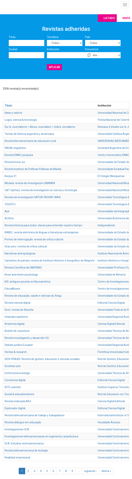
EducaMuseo (12, 288)
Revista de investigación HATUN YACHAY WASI (33, 197)
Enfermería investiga (17, 373)
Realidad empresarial (17, 457)
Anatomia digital (14, 323)
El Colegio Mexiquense (111, 176)
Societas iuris (13, 366)
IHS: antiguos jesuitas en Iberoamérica (27, 281)
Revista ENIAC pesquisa (19, 154)
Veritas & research (16, 351)
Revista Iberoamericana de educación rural (30, 140)
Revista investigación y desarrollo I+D (27, 337)
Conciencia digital (15, 380)
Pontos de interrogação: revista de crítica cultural (34, 239)
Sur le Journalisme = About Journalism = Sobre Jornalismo (40, 126)
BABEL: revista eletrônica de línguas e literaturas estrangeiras (41, 232)
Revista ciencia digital (17, 302)
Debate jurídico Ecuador (19, 344)
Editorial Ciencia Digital (111, 302)
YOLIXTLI (10, 204)
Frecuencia (91, 49)
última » (106, 471)
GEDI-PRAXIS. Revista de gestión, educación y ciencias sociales (42, 359)
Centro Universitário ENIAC (114, 154)
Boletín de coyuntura (17, 330)
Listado (109, 18)
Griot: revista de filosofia (19, 309)
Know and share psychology (21, 274)
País (87, 37)
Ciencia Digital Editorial (111, 323)
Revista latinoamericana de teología (26, 450)
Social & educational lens (19, 394)
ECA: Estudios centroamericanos (24, 443)
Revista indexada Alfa (18, 401)
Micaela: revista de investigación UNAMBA (30, 183)
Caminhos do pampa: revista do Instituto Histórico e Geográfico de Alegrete (50, 260)
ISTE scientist (13, 387)
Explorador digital (15, 408)
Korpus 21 (11, 176)
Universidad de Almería (112, 274)
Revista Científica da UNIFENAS (23, 267)
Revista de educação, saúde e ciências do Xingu (33, 295)
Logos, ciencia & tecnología (21, 119)
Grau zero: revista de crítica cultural (26, 246)
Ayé (7, 211)
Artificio (9, 218)
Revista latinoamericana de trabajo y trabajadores (34, 415)
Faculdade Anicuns (109, 422)
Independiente (106, 225)
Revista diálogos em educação (23, 422)
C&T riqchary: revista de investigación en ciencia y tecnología (41, 190)
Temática (52, 37)
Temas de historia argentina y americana (29, 133)
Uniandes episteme (16, 316)
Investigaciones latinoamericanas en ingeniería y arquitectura (41, 436)
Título (12, 37)
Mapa (126, 18)
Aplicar (54, 67)
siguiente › (90, 471)
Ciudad (13, 49)
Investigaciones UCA (17, 429)
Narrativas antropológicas (20, 253)
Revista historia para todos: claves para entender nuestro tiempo (43, 225)
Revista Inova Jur (15, 162)
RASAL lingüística (15, 147)
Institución (53, 49)
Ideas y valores (13, 112)
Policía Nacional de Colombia (115, 119)
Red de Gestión (107, 359)
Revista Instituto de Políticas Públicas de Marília (33, 169)
